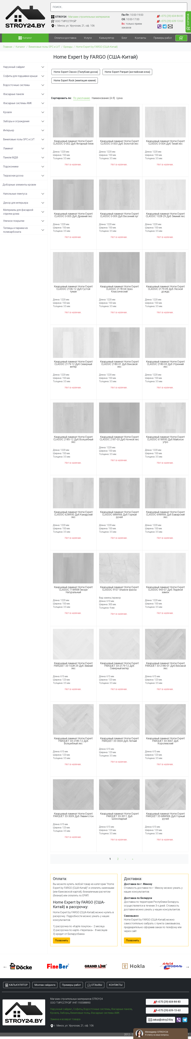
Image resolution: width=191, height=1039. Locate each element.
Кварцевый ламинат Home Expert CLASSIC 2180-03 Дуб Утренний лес (165, 364)
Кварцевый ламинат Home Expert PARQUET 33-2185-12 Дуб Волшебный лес (73, 741)
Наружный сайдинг (14, 66)
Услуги (88, 37)
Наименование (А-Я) (103, 98)
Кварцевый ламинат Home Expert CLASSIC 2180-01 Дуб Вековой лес (119, 364)
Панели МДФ (10, 157)
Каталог (20, 46)
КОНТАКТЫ (116, 984)
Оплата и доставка (65, 37)
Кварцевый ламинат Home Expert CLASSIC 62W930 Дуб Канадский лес (73, 514)
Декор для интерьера (15, 202)
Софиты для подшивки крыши (20, 76)
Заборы (64, 1012)
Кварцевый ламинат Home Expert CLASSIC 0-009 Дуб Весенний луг (119, 215)
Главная (7, 46)
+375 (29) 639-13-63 (170, 21)
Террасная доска (13, 175)
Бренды (68, 46)
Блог (124, 37)
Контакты (140, 37)
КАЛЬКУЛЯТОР (16, 985)
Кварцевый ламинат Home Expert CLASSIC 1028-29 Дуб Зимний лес (165, 215)
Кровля (7, 112)
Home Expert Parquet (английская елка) (127, 71)
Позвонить (61, 940)
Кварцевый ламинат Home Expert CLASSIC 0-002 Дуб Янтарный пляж (73, 142)
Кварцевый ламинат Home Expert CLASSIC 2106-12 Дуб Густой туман (73, 289)
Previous (4, 966)
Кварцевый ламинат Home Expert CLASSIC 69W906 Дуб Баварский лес (165, 514)
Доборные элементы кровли (19, 184)
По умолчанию (81, 98)
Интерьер (8, 130)
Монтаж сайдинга (44, 984)
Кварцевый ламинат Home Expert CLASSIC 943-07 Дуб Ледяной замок (165, 590)
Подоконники (10, 166)
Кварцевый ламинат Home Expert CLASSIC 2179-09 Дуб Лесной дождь (165, 289)
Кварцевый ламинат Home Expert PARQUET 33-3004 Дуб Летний (119, 739)
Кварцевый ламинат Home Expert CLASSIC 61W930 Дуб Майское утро (165, 439)
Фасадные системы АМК (17, 103)
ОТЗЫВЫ (94, 985)
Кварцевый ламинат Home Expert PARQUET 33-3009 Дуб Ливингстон (73, 815)
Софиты (77, 1009)
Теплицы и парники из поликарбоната (15, 230)
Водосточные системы (16, 85)
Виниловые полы (80, 1012)
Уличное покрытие (13, 220)
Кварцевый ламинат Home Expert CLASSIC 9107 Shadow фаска (119, 588)
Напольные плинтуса (15, 193)
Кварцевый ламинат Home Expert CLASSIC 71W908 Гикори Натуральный (73, 590)
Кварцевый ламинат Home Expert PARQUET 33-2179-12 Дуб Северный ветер (119, 666)
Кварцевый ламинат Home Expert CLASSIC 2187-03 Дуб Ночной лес (119, 438)
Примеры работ (163, 37)
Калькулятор (106, 37)
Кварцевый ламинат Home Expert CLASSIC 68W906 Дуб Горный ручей (119, 514)
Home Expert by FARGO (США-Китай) (97, 46)
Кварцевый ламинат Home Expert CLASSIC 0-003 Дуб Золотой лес (119, 142)
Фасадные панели (13, 94)
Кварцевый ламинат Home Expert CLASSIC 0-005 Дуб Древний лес (73, 215)
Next (186, 966)
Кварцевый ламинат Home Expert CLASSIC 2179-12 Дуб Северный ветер (73, 364)
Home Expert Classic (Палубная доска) (76, 71)
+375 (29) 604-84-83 (170, 16)
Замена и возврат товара (65, 1019)
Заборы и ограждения (16, 121)
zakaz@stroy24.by (161, 1020)
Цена (120, 98)
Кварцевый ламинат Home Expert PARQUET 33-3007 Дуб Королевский (165, 741)
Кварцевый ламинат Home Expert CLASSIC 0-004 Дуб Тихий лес (165, 142)
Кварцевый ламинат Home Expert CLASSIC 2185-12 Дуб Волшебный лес (73, 439)
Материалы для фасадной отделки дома (18, 211)
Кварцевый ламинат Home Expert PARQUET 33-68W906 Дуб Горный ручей (165, 816)
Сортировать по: (61, 98)
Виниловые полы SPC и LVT (44, 46)
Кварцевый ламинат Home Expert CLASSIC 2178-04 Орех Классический (119, 289)
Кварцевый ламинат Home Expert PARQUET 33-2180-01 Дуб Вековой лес (165, 666)
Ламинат (8, 148)
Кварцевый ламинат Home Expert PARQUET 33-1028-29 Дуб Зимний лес (73, 666)
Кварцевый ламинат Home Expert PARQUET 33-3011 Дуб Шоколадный (119, 816)
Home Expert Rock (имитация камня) (75, 80)
